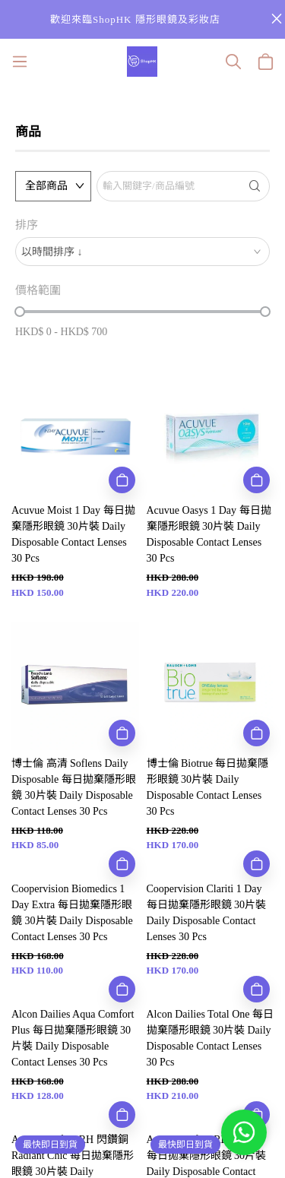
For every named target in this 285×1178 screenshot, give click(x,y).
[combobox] (142, 251)
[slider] (19, 311)
